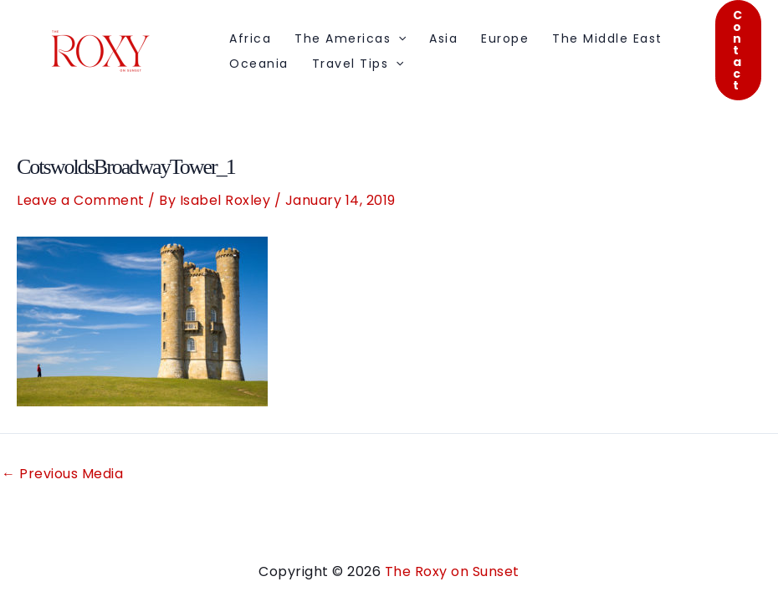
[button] (738, 50)
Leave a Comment (81, 200)
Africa (250, 38)
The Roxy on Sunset (452, 571)
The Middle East (607, 38)
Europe (505, 38)
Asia (443, 38)
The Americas (350, 38)
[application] (398, 38)
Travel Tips (358, 63)
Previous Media (62, 474)
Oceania (259, 63)
